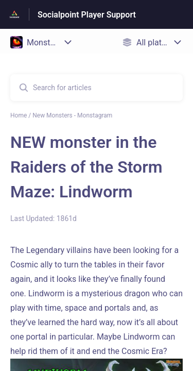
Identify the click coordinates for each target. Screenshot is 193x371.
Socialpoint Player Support (87, 15)
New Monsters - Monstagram (72, 115)
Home (18, 115)
